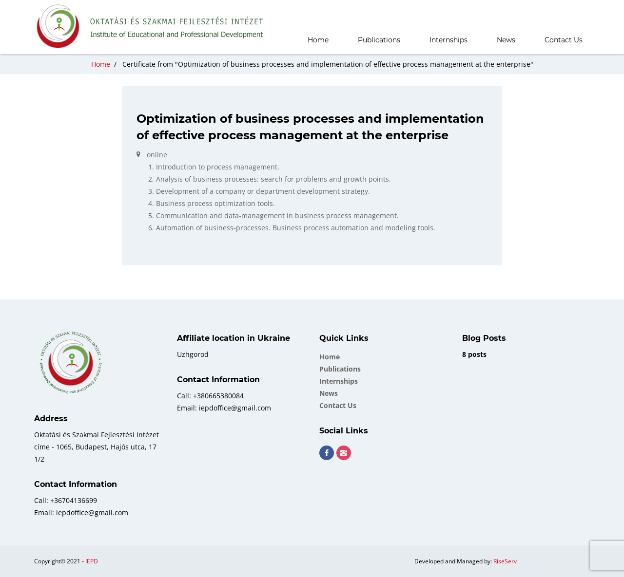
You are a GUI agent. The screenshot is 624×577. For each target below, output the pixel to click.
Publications (379, 40)
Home (318, 40)
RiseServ (505, 561)
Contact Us (564, 40)
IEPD (91, 561)
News (506, 40)
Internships (448, 40)
